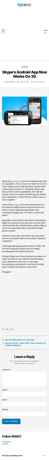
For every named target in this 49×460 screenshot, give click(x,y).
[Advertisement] (24, 36)
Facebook (6, 441)
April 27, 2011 (24, 82)
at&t (6, 329)
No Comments (39, 82)
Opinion (24, 67)
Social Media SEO (15, 456)
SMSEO (12, 82)
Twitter (5, 444)
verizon (11, 329)
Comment (6, 370)
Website (5, 410)
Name (5, 390)
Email (4, 400)
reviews (16, 205)
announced (16, 181)
